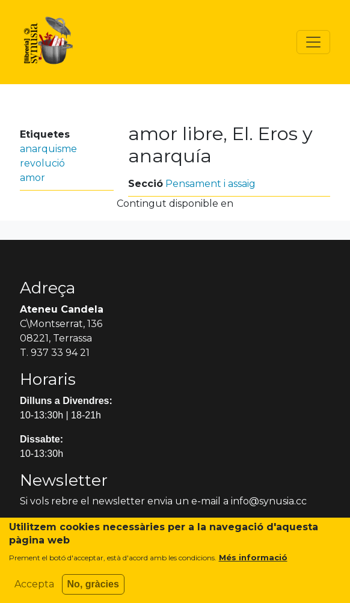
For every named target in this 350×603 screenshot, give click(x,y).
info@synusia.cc (269, 501)
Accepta (34, 591)
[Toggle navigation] (313, 42)
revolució (42, 163)
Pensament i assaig (210, 183)
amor (32, 177)
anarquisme (48, 149)
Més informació (253, 564)
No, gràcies (93, 591)
